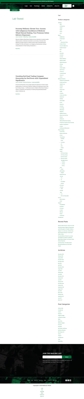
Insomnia (61, 105)
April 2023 (60, 262)
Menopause (62, 108)
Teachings (36, 6)
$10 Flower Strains (64, 151)
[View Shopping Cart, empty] (73, 5)
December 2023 (61, 257)
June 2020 (60, 271)
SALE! (61, 199)
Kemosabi (62, 52)
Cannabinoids (60, 307)
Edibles (61, 148)
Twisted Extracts (63, 72)
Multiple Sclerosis (63, 112)
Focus (61, 101)
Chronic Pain (62, 88)
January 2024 (60, 255)
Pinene (61, 211)
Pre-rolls (61, 174)
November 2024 (61, 251)
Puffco (61, 65)
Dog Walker (63, 179)
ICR (60, 51)
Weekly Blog (25, 36)
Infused (62, 181)
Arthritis (61, 85)
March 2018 (60, 290)
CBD (61, 24)
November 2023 (61, 259)
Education (60, 310)
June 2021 (60, 268)
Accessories (62, 130)
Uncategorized (60, 215)
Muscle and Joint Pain (64, 114)
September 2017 (61, 293)
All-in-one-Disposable (65, 194)
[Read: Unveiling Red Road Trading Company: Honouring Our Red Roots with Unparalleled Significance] (32, 66)
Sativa (61, 31)
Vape (61, 190)
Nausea (61, 116)
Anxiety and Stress (63, 81)
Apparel (62, 171)
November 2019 (61, 273)
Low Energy (62, 107)
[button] (67, 6)
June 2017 (60, 295)
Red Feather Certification (62, 325)
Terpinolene (62, 213)
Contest (59, 309)
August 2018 (60, 286)
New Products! (62, 197)
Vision (61, 76)
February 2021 (60, 270)
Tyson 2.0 (61, 74)
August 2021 (60, 266)
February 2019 (60, 279)
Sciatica (61, 125)
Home (29, 377)
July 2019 (59, 277)
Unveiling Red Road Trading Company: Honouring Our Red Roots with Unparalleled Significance (30, 78)
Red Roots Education (27, 82)
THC (61, 33)
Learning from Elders (62, 314)
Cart (31, 6)
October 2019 (60, 275)
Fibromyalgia (62, 99)
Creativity (61, 92)
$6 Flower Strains (64, 155)
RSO (62, 144)
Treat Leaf (62, 71)
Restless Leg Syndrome (64, 123)
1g (61, 178)
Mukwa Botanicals (63, 61)
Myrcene (61, 209)
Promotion (60, 321)
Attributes (60, 22)
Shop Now (12, 372)
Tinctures (61, 185)
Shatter (62, 146)
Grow (61, 166)
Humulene (62, 204)
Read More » (18, 48)
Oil (61, 142)
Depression (62, 96)
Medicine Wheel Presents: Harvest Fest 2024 (66, 223)
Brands (59, 35)
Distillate (62, 137)
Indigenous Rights (61, 312)
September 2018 (61, 284)
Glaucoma (62, 103)
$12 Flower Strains (64, 153)
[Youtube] (70, 377)
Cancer (61, 87)
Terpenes (59, 201)
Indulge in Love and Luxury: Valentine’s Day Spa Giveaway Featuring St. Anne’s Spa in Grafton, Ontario (65, 230)
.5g (61, 176)
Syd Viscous (62, 69)
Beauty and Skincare (63, 132)
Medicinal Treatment (61, 78)
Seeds (62, 167)
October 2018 (60, 282)
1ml (61, 192)
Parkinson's (62, 117)
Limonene (61, 206)
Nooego (61, 63)
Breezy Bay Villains (64, 42)
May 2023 (60, 261)
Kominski (61, 54)
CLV (60, 40)
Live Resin (63, 141)
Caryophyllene (62, 202)
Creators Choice (63, 43)
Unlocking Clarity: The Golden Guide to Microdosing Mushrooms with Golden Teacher (65, 242)
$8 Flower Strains (64, 157)
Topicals (61, 188)
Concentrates (62, 135)
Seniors (59, 330)
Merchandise (62, 169)
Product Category (61, 128)
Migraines (61, 110)
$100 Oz (63, 160)
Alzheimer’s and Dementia (64, 79)
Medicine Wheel (63, 60)
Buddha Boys (62, 36)
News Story (60, 318)
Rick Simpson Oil (61, 329)
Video (59, 336)
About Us (57, 6)
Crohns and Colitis (63, 94)
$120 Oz (63, 162)
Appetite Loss (62, 83)
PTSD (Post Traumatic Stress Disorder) (67, 121)
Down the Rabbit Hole (64, 45)
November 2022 (61, 264)
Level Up (61, 56)
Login (26, 6)
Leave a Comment (19, 36)
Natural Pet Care (63, 172)
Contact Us (49, 6)
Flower (61, 150)
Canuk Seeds (62, 38)
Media (43, 6)
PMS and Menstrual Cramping (65, 119)
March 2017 (60, 297)
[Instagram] (68, 377)
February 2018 (60, 291)
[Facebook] (66, 377)
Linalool (61, 208)
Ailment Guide (60, 305)
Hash (62, 139)
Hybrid (61, 27)
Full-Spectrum (62, 26)
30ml (62, 187)
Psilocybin (62, 183)
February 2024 (60, 253)
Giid (60, 49)
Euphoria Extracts (63, 47)
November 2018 (61, 280)
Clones (61, 134)
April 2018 (60, 288)
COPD (61, 90)
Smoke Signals (62, 67)
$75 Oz (63, 164)
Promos (59, 195)
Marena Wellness (63, 58)
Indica (61, 29)
